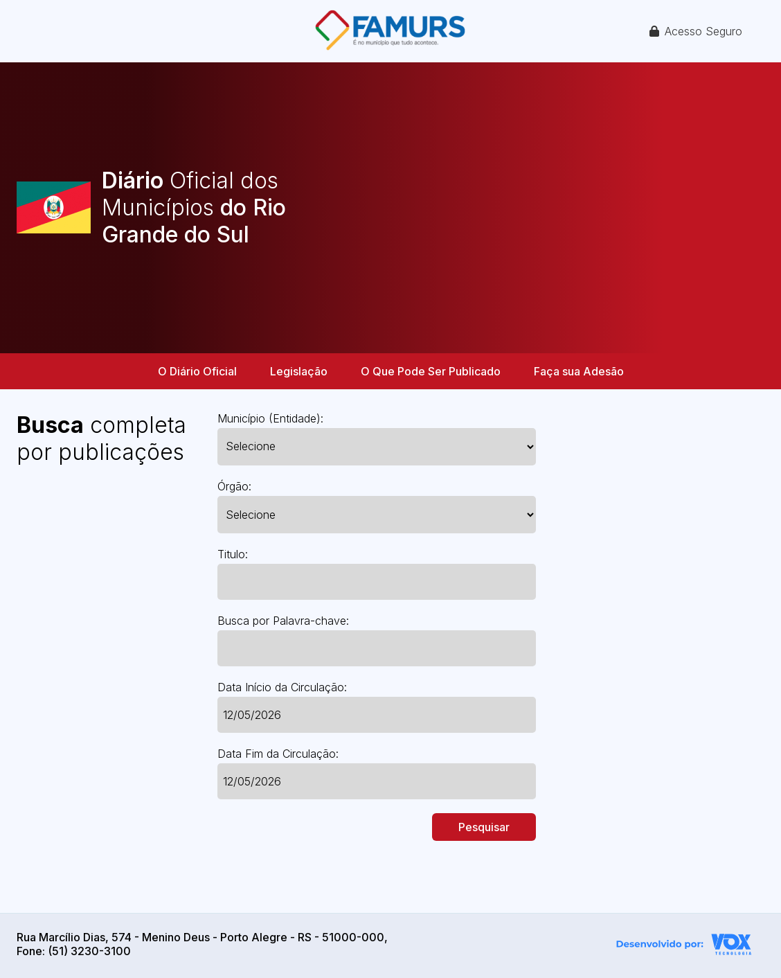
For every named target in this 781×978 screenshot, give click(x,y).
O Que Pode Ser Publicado (431, 371)
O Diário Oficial (197, 371)
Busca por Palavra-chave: (283, 621)
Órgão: (234, 486)
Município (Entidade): (270, 418)
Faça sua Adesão (579, 371)
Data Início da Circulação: (282, 687)
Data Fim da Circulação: (278, 754)
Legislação (298, 371)
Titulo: (232, 554)
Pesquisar (484, 827)
